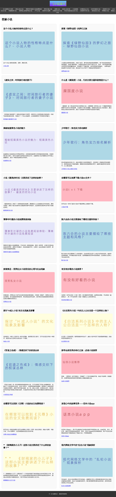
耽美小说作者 (66, 9)
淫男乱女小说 (7, 301)
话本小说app (65, 436)
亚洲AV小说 (106, 9)
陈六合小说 (64, 260)
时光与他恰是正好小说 (71, 10)
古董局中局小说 (84, 10)
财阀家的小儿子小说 (9, 480)
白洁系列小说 (65, 341)
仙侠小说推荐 (65, 381)
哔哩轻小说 (105, 10)
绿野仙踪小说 (65, 71)
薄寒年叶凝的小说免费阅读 (34, 9)
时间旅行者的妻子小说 (10, 119)
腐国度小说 (64, 112)
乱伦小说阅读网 (66, 486)
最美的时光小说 (8, 210)
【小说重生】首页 (7, 9)
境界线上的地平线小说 (25, 10)
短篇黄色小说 (7, 160)
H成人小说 (6, 341)
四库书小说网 (46, 10)
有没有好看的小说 (66, 300)
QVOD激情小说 (95, 9)
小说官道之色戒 (8, 394)
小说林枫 (75, 9)
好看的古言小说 (57, 10)
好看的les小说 (84, 9)
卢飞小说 (37, 10)
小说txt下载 (64, 207)
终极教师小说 (13, 10)
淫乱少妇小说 (19, 9)
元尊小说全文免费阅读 (10, 434)
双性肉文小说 (96, 10)
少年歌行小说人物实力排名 (69, 169)
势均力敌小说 (48, 9)
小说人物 (6, 66)
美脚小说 (57, 9)
